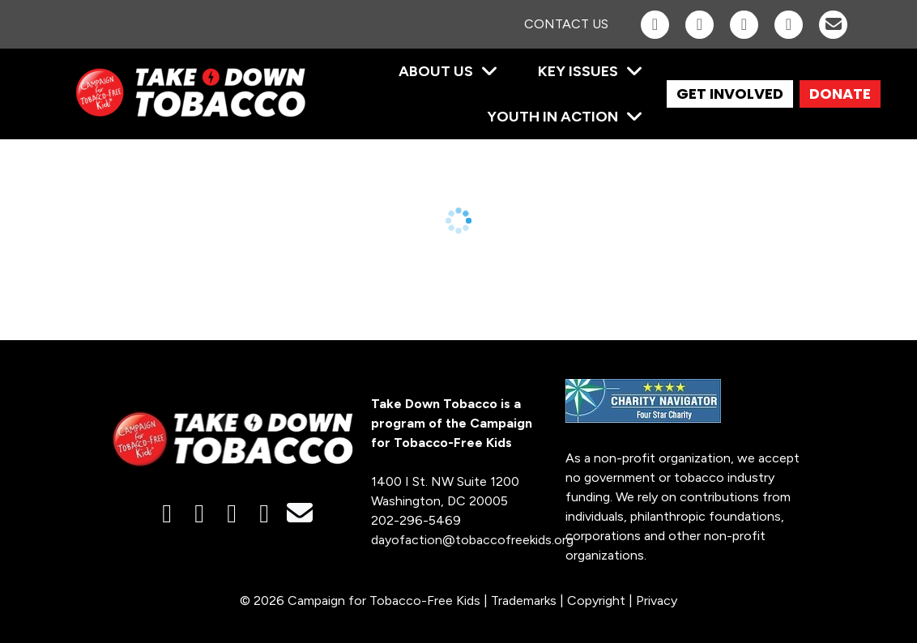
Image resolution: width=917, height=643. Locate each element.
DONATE (840, 93)
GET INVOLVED (729, 93)
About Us (436, 71)
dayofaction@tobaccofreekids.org (472, 539)
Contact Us (566, 24)
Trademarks (524, 600)
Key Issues (578, 71)
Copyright (596, 600)
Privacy (656, 600)
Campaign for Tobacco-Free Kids (384, 600)
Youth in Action (552, 117)
